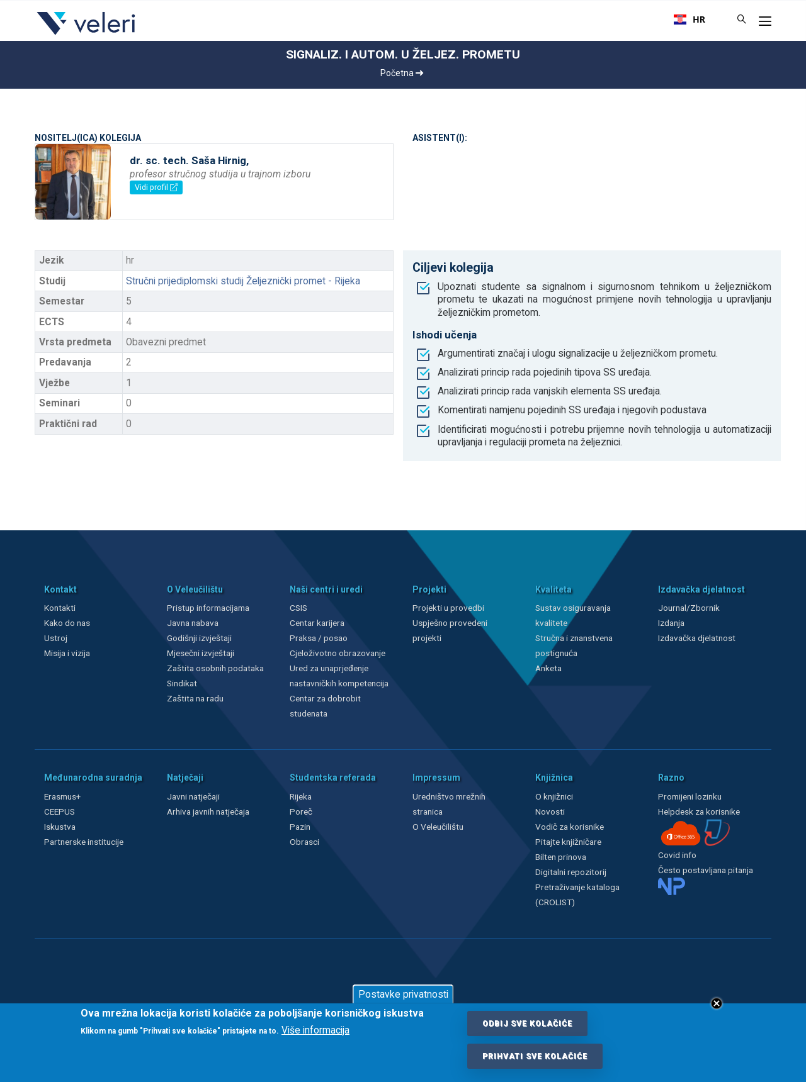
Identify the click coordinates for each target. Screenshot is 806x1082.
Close (716, 1003)
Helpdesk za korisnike (699, 811)
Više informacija (315, 1030)
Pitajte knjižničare (568, 842)
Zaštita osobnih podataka (215, 668)
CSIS (298, 608)
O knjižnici (554, 796)
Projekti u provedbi (448, 608)
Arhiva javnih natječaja (208, 811)
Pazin (300, 827)
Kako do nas (67, 623)
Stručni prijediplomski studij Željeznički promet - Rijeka (243, 281)
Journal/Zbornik (689, 608)
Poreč (301, 811)
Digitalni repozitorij (570, 872)
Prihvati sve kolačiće (534, 1056)
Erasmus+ (62, 796)
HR (689, 19)
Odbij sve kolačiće (527, 1023)
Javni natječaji (193, 796)
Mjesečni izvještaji (200, 653)
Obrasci (304, 842)
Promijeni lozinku (690, 796)
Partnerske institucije (83, 842)
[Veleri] (87, 34)
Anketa (548, 668)
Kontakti (60, 608)
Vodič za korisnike (569, 827)
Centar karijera (317, 623)
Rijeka (301, 796)
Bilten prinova (560, 857)
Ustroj (55, 638)
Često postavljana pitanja (705, 870)
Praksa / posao (319, 638)
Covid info (677, 855)
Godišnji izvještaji (199, 638)
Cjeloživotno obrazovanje (337, 653)
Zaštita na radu (195, 698)
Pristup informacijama (208, 608)
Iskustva (60, 827)
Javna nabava (193, 623)
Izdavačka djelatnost (696, 638)
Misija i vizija (67, 653)
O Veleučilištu (437, 827)
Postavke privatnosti (403, 994)
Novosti (550, 811)
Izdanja (671, 623)
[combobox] (689, 19)
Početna (401, 73)
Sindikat (182, 683)
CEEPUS (59, 811)
